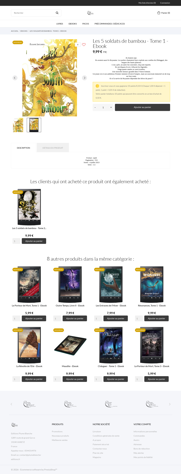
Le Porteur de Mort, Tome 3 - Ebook (151, 366)
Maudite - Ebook (70, 366)
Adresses (138, 444)
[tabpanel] (49, 77)
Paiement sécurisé (101, 444)
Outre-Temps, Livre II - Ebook (70, 305)
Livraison (97, 431)
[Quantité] (103, 107)
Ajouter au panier (142, 107)
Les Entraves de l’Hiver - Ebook (111, 305)
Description (23, 148)
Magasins (97, 457)
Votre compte (142, 424)
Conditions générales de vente (106, 436)
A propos (97, 440)
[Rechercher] (36, 12)
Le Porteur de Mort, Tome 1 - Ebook (29, 305)
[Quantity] (16, 241)
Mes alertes (139, 453)
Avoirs (136, 440)
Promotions (57, 431)
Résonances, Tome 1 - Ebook (152, 305)
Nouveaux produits (60, 436)
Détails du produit (53, 148)
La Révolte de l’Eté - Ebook (29, 366)
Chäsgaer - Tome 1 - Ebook (111, 366)
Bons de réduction (142, 448)
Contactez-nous (100, 448)
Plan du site (98, 453)
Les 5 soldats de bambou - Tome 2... (29, 228)
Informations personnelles (145, 431)
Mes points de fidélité (143, 457)
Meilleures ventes (59, 440)
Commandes (139, 436)
